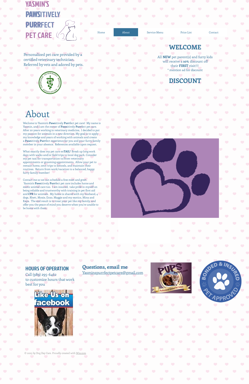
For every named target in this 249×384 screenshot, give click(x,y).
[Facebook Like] (103, 292)
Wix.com (81, 353)
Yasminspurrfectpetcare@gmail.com (112, 272)
